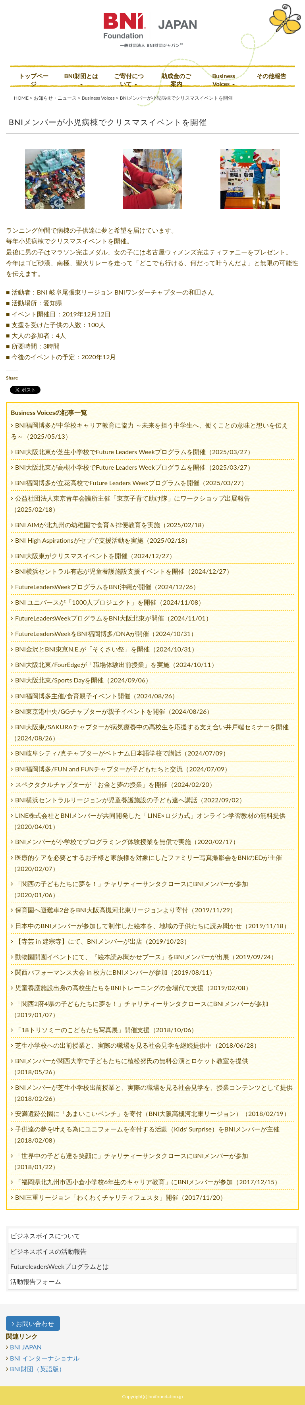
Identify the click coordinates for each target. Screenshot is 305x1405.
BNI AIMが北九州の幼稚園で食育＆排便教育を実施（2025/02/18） (111, 524)
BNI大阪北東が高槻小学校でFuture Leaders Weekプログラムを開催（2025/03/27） (134, 467)
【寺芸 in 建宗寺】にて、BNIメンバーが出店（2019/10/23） (102, 941)
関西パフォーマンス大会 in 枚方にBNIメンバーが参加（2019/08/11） (115, 972)
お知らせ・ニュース (55, 98)
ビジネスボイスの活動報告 (48, 1251)
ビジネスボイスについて (45, 1235)
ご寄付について (129, 79)
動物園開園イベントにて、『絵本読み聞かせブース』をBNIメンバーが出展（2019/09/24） (146, 956)
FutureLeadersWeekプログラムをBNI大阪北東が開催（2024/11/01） (113, 618)
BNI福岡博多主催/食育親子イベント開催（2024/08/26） (96, 696)
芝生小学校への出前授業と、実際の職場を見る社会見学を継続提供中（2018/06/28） (137, 1045)
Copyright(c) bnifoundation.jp (152, 1396)
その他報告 (271, 75)
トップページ (33, 79)
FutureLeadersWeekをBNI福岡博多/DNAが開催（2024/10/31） (106, 633)
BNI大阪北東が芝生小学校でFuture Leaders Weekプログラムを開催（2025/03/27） (134, 451)
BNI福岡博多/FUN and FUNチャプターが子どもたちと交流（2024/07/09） (123, 769)
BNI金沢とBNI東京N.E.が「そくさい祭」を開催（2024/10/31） (106, 649)
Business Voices (223, 79)
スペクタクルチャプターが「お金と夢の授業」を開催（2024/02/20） (115, 784)
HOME (21, 98)
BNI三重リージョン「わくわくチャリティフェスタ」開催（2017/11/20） (120, 1197)
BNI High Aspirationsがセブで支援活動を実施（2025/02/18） (103, 540)
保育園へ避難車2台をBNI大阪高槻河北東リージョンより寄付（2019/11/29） (125, 910)
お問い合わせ (33, 1323)
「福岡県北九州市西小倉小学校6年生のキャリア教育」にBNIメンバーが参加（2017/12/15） (148, 1181)
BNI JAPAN (26, 1347)
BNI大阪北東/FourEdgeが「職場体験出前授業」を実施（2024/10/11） (116, 664)
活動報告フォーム (35, 1281)
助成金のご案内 (176, 79)
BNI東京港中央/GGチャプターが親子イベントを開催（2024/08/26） (114, 711)
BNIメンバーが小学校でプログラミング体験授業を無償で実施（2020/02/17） (127, 841)
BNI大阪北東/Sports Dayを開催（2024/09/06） (83, 680)
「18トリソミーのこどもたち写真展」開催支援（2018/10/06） (106, 1029)
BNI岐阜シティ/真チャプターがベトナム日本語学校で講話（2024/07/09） (122, 753)
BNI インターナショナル (44, 1358)
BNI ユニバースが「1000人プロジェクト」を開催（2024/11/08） (110, 602)
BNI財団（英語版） (37, 1368)
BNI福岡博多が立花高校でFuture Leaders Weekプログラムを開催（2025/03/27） (131, 482)
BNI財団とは (81, 78)
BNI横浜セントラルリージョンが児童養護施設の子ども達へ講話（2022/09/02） (130, 800)
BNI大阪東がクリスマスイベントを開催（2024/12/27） (95, 555)
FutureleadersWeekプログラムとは (59, 1266)
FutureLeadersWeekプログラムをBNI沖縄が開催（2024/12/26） (107, 586)
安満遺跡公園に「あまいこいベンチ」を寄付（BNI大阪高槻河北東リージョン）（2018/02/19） (152, 1113)
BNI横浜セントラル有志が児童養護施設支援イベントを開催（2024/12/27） (124, 571)
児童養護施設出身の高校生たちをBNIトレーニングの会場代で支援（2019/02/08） (133, 987)
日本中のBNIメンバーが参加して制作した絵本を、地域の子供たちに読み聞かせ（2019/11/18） (152, 925)
